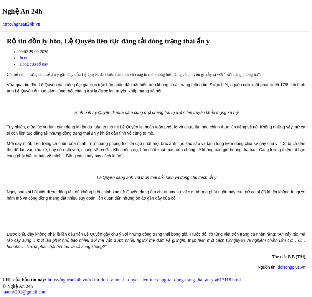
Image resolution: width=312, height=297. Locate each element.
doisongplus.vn (291, 267)
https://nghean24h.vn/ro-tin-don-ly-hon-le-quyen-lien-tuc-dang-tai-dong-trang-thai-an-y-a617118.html (144, 279)
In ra (23, 58)
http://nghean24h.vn (21, 24)
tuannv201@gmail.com (24, 291)
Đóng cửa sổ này (34, 64)
